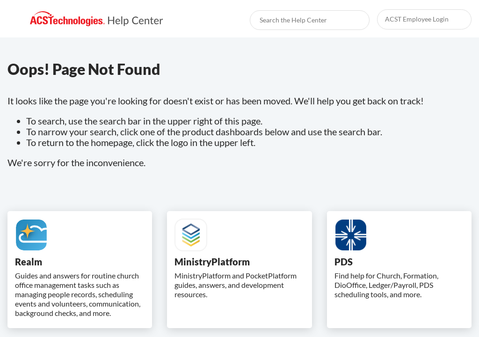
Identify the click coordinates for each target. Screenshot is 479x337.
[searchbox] (352, 20)
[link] (96, 19)
